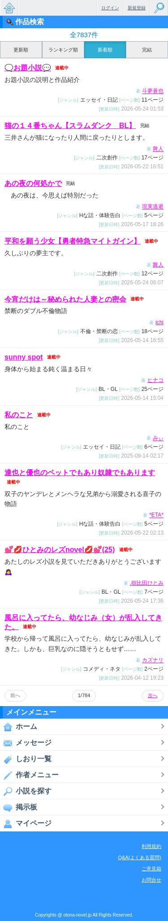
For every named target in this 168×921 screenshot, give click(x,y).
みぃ (158, 438)
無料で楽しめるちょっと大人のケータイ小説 (9, 8)
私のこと (18, 415)
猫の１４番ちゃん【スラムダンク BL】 (70, 125)
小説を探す (26, 791)
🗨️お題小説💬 (27, 68)
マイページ (26, 823)
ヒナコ (155, 380)
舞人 (158, 149)
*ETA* (156, 515)
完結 (147, 49)
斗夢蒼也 (153, 91)
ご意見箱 (151, 868)
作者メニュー (29, 775)
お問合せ (151, 879)
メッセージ (26, 742)
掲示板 (18, 807)
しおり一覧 (26, 759)
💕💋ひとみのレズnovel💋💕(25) (59, 549)
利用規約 (151, 846)
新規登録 (137, 7)
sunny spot (23, 357)
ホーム (18, 726)
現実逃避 (153, 207)
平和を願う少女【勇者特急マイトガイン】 (72, 241)
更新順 (20, 49)
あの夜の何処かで (33, 183)
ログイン (110, 7)
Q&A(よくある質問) (139, 857)
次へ (153, 695)
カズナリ (153, 660)
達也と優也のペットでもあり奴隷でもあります (79, 472)
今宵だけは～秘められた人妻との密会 (65, 299)
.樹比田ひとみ (147, 583)
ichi (159, 322)
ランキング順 (63, 49)
